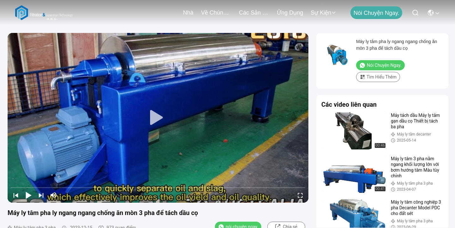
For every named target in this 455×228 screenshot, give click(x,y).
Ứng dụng (290, 13)
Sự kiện (323, 13)
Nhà (188, 13)
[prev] (15, 195)
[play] (158, 118)
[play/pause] (28, 195)
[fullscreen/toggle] (300, 195)
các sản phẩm (254, 13)
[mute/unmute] (53, 195)
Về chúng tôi (216, 13)
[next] (41, 195)
